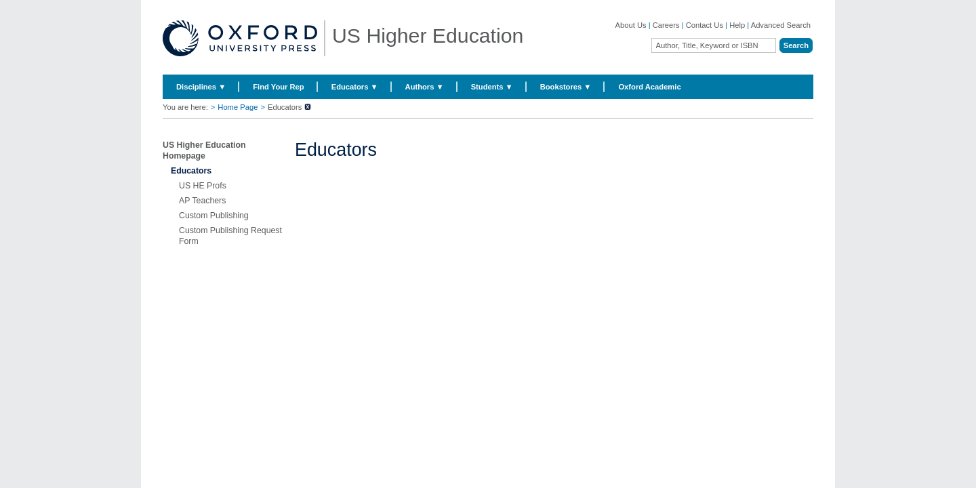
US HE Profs (202, 185)
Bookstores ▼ (566, 87)
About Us (631, 25)
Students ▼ (492, 87)
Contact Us (704, 25)
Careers (666, 25)
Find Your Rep (278, 87)
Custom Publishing (214, 215)
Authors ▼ (424, 87)
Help (737, 25)
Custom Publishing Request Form (230, 236)
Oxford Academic (649, 87)
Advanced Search (781, 25)
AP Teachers (202, 200)
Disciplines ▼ (201, 87)
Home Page (238, 107)
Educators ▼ (354, 87)
